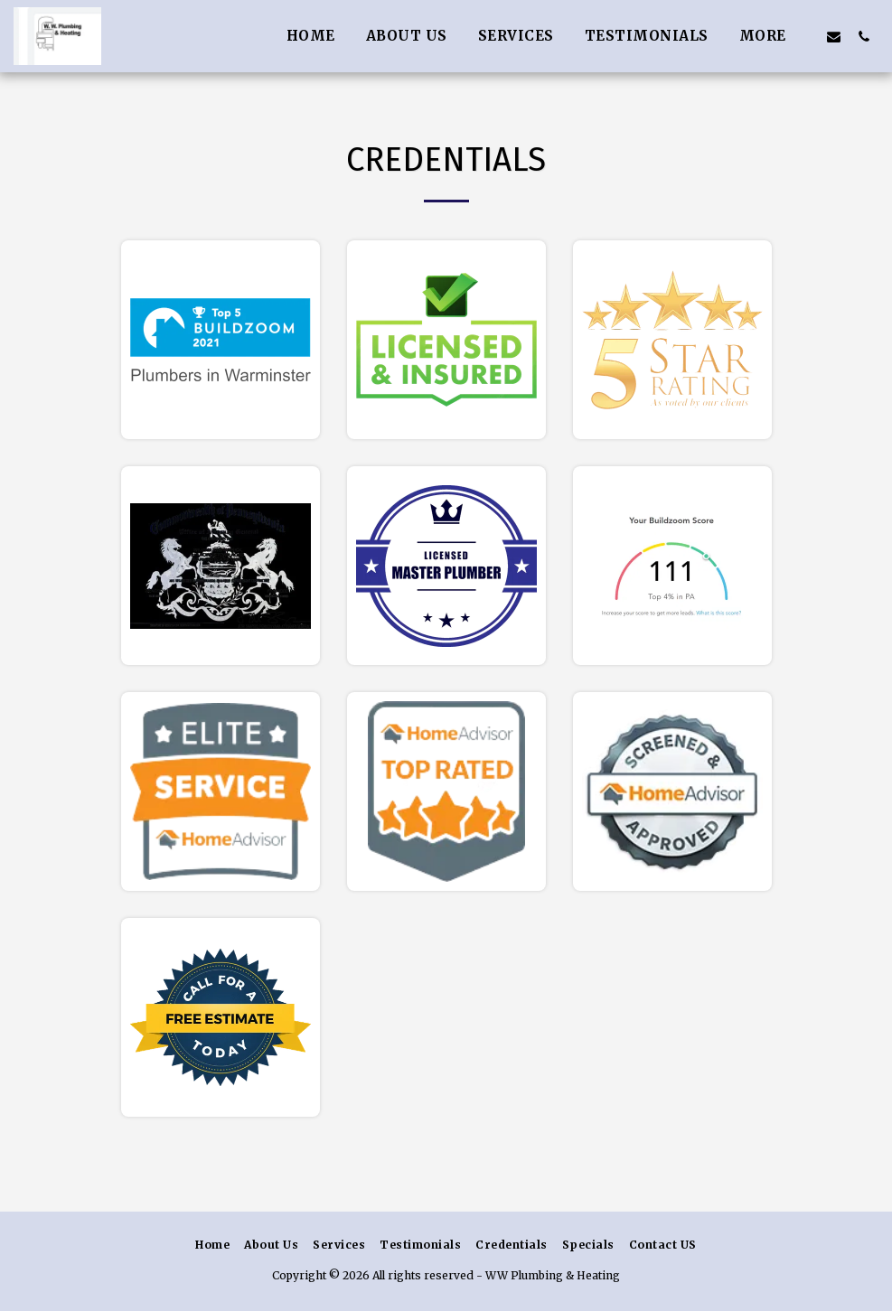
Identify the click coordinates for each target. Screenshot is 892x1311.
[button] (834, 36)
